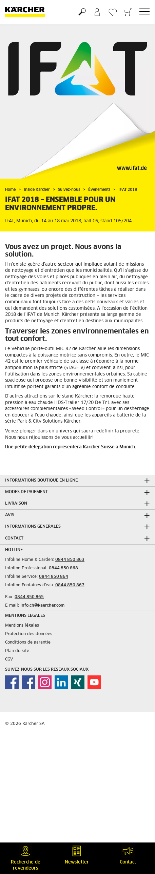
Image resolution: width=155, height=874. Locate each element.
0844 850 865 (29, 597)
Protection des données (28, 634)
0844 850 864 (53, 577)
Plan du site (17, 651)
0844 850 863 (69, 560)
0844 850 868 (63, 568)
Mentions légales (22, 626)
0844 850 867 (69, 585)
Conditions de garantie (28, 643)
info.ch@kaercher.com (42, 606)
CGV (9, 659)
